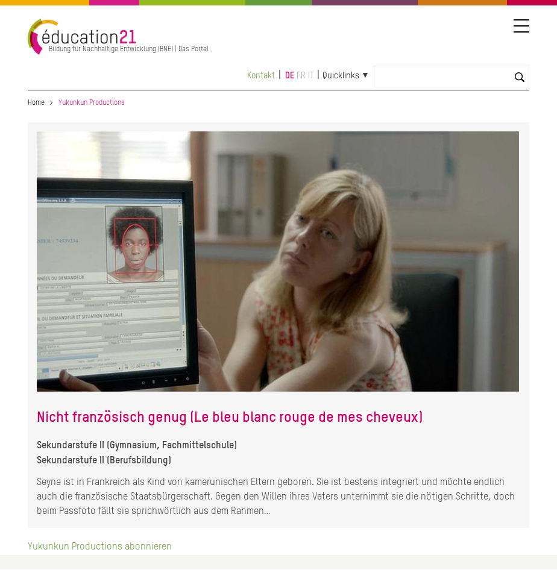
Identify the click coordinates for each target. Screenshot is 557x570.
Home (36, 103)
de (289, 76)
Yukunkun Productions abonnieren (100, 547)
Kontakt (261, 76)
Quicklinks (341, 76)
